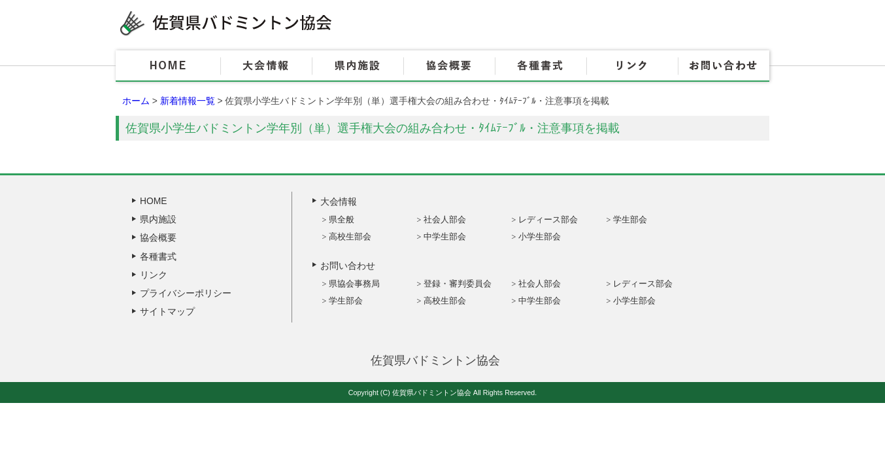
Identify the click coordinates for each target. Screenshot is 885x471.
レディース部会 (548, 219)
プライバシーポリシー (185, 293)
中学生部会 (445, 236)
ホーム (136, 101)
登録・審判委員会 (458, 283)
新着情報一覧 (187, 101)
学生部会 (630, 219)
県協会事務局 (354, 283)
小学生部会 (539, 236)
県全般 (341, 219)
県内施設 (357, 66)
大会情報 (266, 66)
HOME (168, 66)
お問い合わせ (723, 66)
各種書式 (540, 66)
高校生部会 (350, 236)
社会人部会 (445, 219)
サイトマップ (167, 311)
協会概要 (449, 66)
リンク (632, 66)
